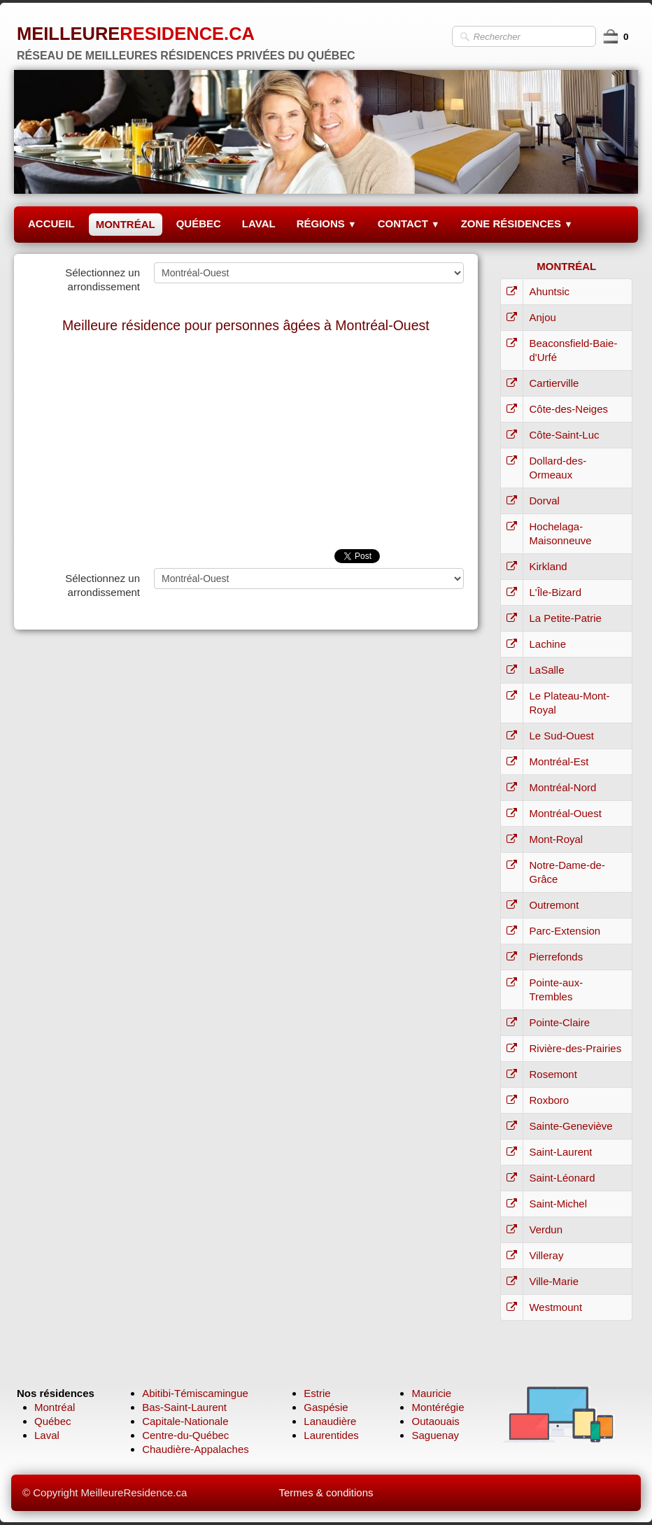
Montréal (54, 1407)
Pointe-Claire (559, 1022)
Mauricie (431, 1393)
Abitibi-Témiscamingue (195, 1393)
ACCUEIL (51, 223)
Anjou (542, 317)
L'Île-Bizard (555, 592)
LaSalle (546, 670)
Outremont (554, 905)
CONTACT (409, 223)
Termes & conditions (325, 1492)
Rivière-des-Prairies (575, 1048)
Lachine (547, 644)
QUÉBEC (198, 223)
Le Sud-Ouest (561, 736)
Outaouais (435, 1421)
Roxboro (549, 1100)
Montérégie (437, 1407)
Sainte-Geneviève (570, 1126)
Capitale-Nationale (185, 1421)
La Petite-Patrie (565, 618)
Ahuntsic (549, 291)
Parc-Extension (564, 931)
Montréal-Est (558, 761)
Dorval (544, 500)
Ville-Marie (554, 1281)
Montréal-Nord (562, 787)
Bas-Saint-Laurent (184, 1407)
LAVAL (259, 223)
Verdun (545, 1229)
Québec (52, 1421)
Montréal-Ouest (565, 813)
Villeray (546, 1255)
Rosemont (552, 1074)
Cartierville (554, 383)
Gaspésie (326, 1407)
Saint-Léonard (562, 1178)
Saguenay (435, 1435)
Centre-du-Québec (185, 1435)
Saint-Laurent (560, 1152)
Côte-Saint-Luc (564, 435)
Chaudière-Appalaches (195, 1449)
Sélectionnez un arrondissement (102, 279)
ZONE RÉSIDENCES (517, 223)
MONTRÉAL (125, 224)
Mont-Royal (556, 839)
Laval (46, 1435)
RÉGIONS (327, 223)
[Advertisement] (246, 444)
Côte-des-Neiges (568, 409)
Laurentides (331, 1435)
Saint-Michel (558, 1204)
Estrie (317, 1393)
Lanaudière (330, 1421)
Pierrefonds (556, 957)
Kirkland (548, 566)
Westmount (555, 1307)
